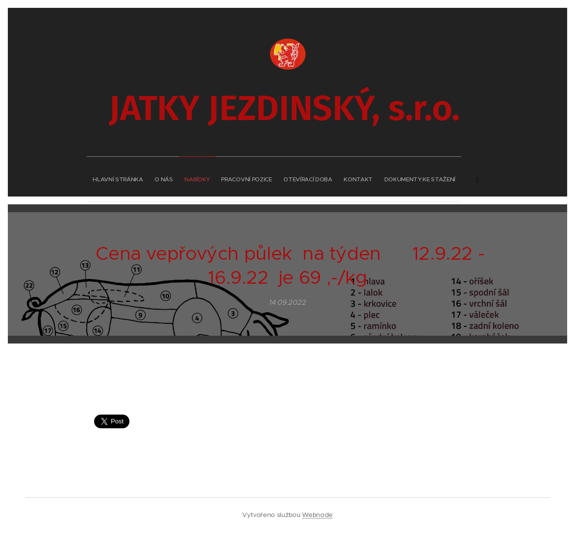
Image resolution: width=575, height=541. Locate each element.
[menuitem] (208, 176)
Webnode (317, 515)
